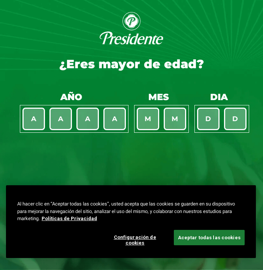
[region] (131, 221)
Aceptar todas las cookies (209, 237)
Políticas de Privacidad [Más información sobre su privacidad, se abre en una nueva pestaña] (69, 218)
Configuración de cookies (135, 240)
